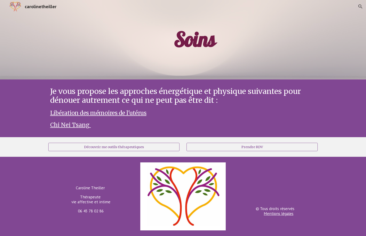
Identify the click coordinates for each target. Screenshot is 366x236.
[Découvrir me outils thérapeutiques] (114, 147)
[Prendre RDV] (252, 147)
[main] (194, 40)
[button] (360, 6)
